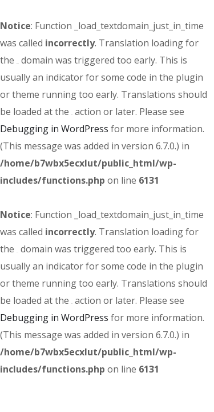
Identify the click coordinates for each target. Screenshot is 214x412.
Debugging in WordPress (54, 128)
